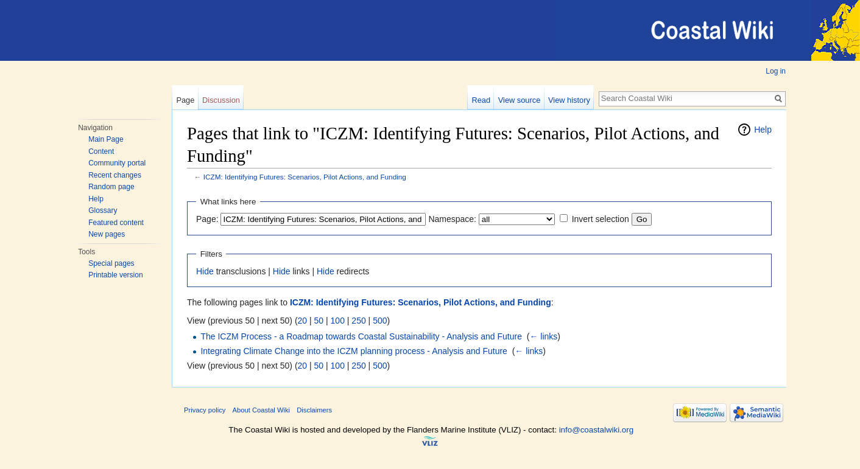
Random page (111, 186)
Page (185, 100)
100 (338, 320)
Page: (207, 219)
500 (380, 320)
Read (480, 100)
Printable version (115, 275)
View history (569, 100)
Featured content (116, 222)
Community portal (117, 163)
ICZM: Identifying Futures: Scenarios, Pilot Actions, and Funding (304, 177)
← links (543, 336)
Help (96, 199)
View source (519, 100)
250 (358, 320)
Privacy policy (204, 410)
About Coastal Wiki (262, 410)
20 (303, 320)
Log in (776, 71)
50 (319, 320)
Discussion (221, 100)
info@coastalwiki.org (596, 429)
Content (101, 151)
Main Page (105, 139)
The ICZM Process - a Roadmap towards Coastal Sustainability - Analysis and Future (361, 336)
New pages (106, 234)
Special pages (111, 263)
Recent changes (114, 175)
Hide (205, 271)
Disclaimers (314, 410)
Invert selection (600, 219)
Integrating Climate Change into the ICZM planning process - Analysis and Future (353, 351)
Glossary (102, 210)
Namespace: (452, 219)
